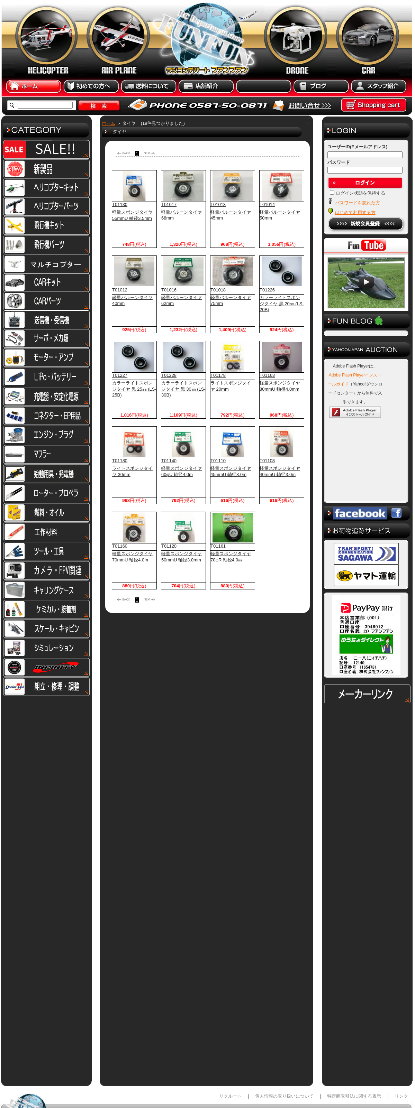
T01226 (267, 289)
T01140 (169, 460)
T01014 (267, 204)
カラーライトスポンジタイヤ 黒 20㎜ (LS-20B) (282, 303)
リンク (401, 1096)
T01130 (119, 204)
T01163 (267, 375)
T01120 (169, 546)
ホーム (108, 123)
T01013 (218, 204)
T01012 (119, 289)
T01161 (218, 546)
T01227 (119, 375)
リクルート (230, 1096)
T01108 (267, 460)
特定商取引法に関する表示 (354, 1096)
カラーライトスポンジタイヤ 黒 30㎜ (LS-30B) (183, 389)
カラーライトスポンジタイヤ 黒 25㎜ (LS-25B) (134, 389)
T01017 (169, 204)
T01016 (169, 289)
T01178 (218, 375)
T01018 (218, 289)
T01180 (119, 460)
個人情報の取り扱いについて (284, 1096)
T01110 (218, 460)
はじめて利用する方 (355, 212)
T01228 (169, 375)
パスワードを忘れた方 (357, 202)
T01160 (119, 546)
